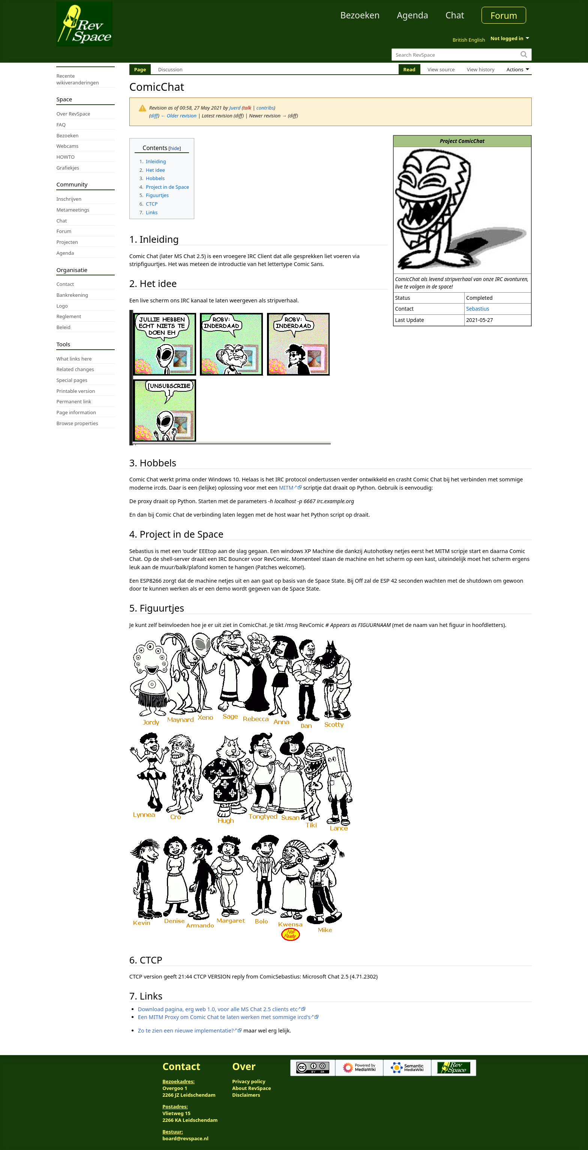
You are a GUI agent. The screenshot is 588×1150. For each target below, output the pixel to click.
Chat (455, 15)
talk (247, 107)
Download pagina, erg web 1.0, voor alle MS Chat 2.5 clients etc (218, 1009)
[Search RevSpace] (461, 54)
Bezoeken (360, 15)
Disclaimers (246, 1094)
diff (154, 115)
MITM (286, 487)
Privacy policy (248, 1081)
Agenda (412, 15)
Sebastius (477, 308)
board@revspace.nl (185, 1138)
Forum (503, 15)
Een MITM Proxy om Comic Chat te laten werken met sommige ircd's (224, 1017)
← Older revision (178, 115)
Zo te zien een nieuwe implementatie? (186, 1030)
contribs (265, 107)
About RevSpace (251, 1088)
